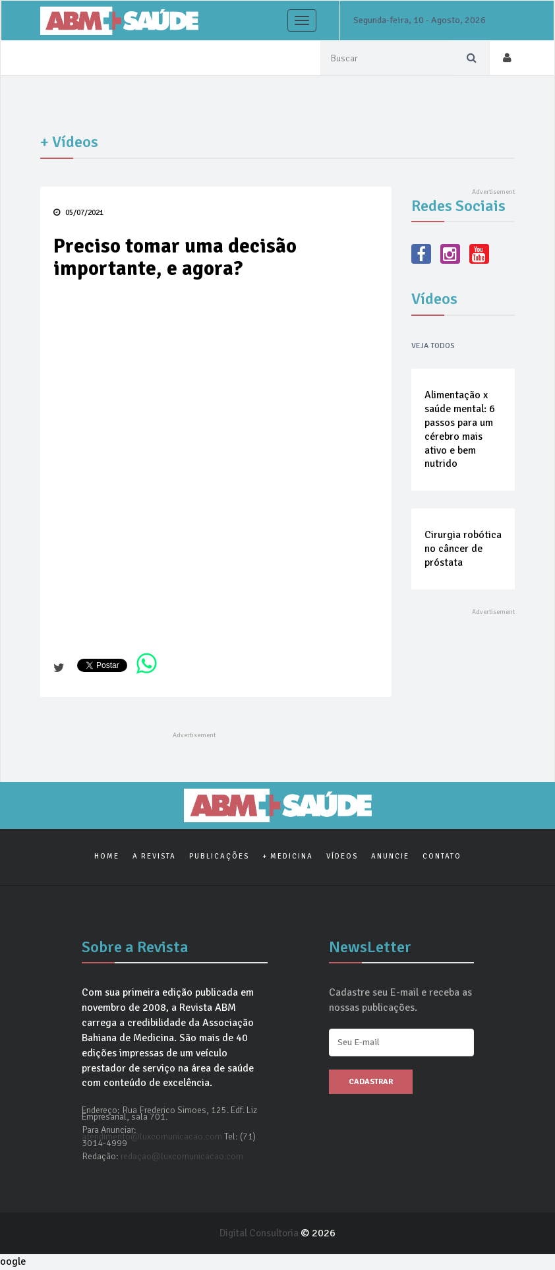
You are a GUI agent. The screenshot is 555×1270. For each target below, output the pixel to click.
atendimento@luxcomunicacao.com (152, 1137)
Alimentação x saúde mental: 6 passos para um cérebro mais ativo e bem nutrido (459, 430)
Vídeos (342, 857)
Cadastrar (371, 1082)
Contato (442, 857)
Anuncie (390, 857)
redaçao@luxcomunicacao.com (182, 1157)
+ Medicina (287, 857)
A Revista (154, 857)
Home (106, 857)
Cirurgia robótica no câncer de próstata (463, 549)
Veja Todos (433, 346)
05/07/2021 (78, 213)
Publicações (219, 857)
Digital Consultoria (260, 1233)
